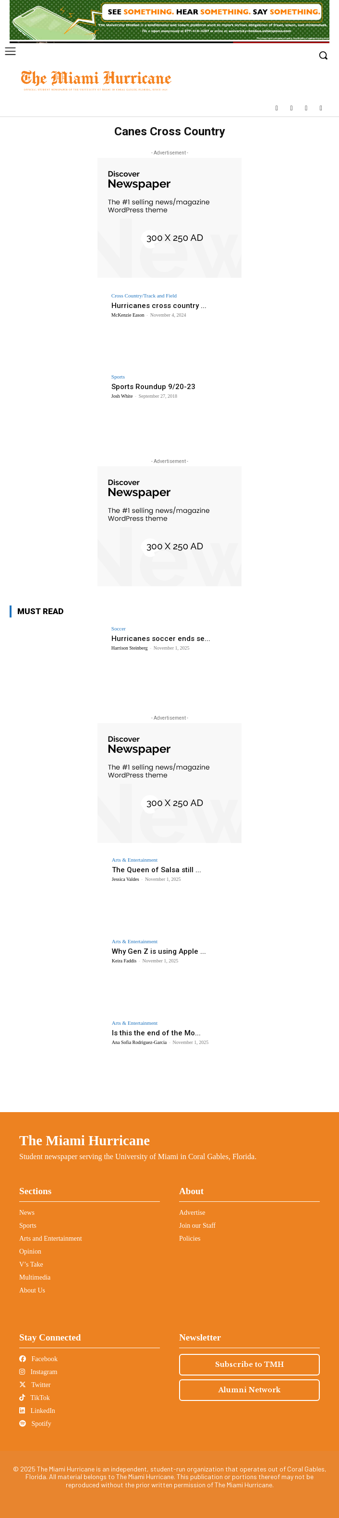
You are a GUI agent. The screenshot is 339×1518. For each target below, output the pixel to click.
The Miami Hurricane (84, 1140)
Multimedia (34, 1277)
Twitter (34, 1384)
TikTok (34, 1397)
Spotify (35, 1423)
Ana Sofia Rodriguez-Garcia (139, 1042)
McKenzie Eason (128, 315)
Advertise (192, 1212)
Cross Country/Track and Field (144, 295)
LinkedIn (37, 1410)
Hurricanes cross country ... (158, 305)
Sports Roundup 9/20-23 (153, 386)
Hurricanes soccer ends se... (160, 638)
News (27, 1212)
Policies (189, 1238)
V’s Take (31, 1264)
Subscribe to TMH (249, 1364)
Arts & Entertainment (134, 860)
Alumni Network (249, 1390)
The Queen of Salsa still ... (156, 870)
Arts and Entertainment (50, 1238)
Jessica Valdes (125, 879)
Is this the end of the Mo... (156, 1033)
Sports (118, 377)
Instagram (38, 1372)
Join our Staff (197, 1225)
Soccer (118, 628)
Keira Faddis (124, 960)
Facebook (38, 1359)
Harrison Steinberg (129, 648)
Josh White (122, 396)
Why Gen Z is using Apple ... (159, 951)
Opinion (30, 1251)
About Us (32, 1290)
